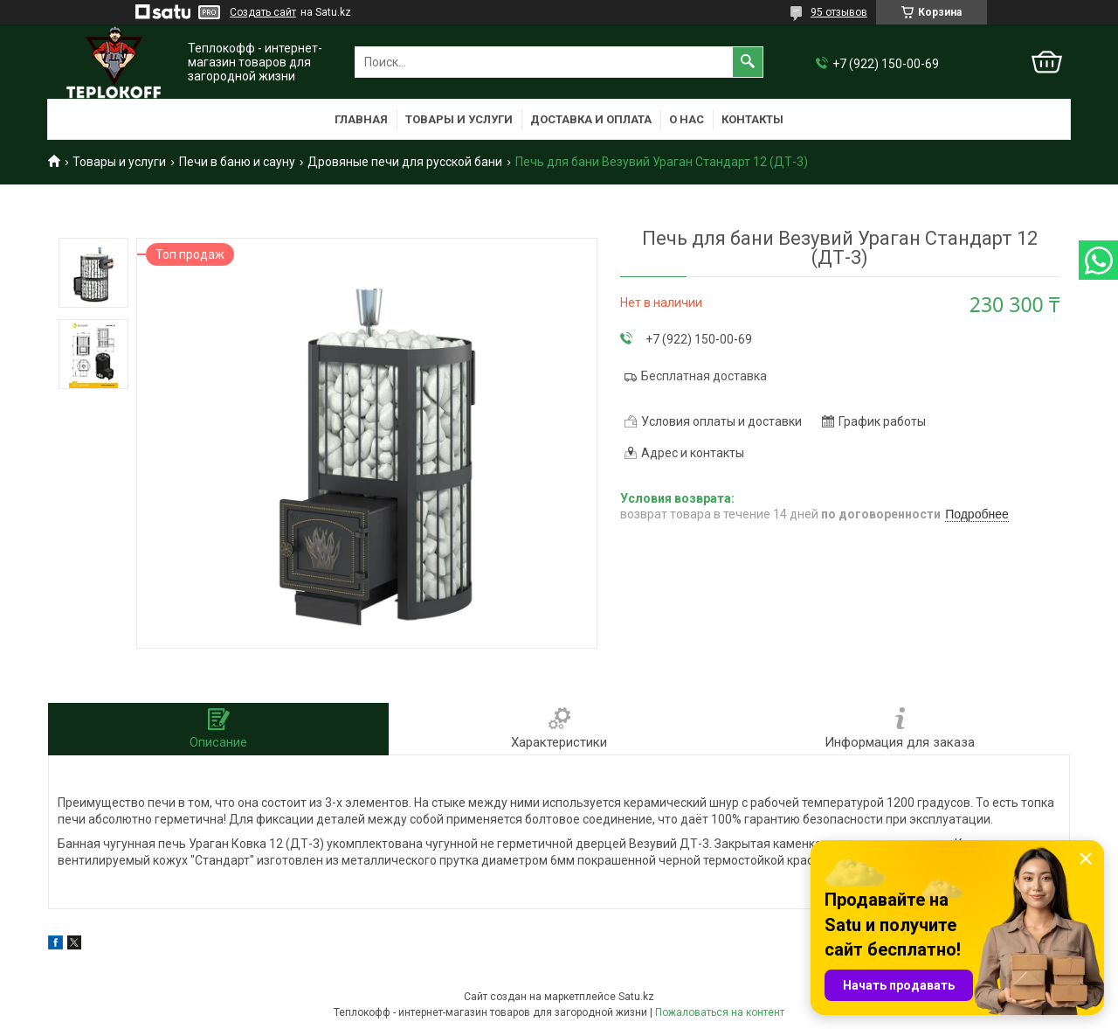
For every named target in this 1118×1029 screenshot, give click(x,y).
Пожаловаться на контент (719, 1012)
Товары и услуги (459, 119)
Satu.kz (636, 997)
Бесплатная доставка (704, 376)
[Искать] (748, 62)
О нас (686, 119)
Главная (361, 119)
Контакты (752, 119)
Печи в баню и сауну (237, 162)
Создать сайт (263, 12)
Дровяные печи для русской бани (404, 162)
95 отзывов (839, 12)
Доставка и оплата (591, 119)
